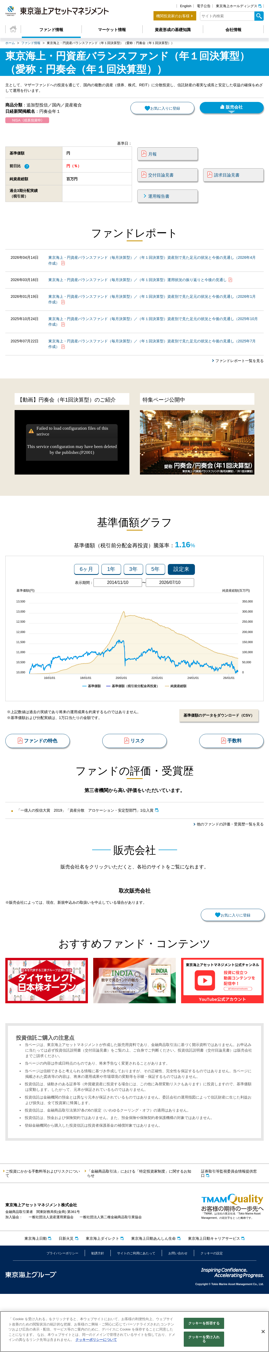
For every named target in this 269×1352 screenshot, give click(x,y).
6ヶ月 (86, 594)
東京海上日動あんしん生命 (153, 1296)
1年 (111, 594)
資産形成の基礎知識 (173, 29)
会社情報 (233, 29)
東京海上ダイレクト (102, 1296)
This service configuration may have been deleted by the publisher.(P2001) (72, 472)
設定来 (181, 594)
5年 (155, 594)
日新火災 (66, 1296)
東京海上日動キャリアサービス (214, 1296)
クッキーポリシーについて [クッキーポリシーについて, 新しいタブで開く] (96, 1340)
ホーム (10, 43)
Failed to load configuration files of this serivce (72, 454)
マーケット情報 (112, 29)
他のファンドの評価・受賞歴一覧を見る (228, 859)
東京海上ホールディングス (236, 6)
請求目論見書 (227, 183)
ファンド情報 (51, 29)
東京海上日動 (35, 1296)
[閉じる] (263, 1331)
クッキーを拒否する (204, 1323)
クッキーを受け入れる (204, 1339)
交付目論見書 (161, 183)
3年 (133, 594)
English (185, 6)
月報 (152, 162)
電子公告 (204, 6)
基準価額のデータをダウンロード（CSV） (217, 740)
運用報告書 (158, 204)
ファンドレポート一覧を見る (238, 380)
